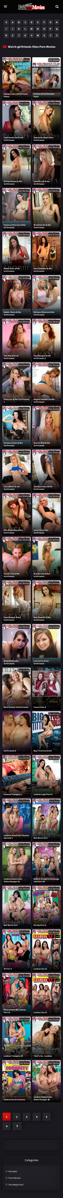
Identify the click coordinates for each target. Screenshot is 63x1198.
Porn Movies (14, 1177)
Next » (17, 1126)
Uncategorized (15, 1184)
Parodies (12, 1171)
